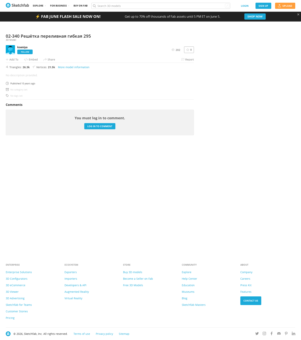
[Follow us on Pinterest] (286, 334)
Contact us (250, 300)
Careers (245, 278)
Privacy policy (104, 334)
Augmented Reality (76, 292)
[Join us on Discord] (279, 334)
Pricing (10, 318)
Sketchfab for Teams (19, 305)
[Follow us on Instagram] (264, 334)
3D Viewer (12, 292)
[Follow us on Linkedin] (293, 334)
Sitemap (124, 334)
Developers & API (75, 285)
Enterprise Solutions (19, 272)
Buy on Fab (81, 5)
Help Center (189, 278)
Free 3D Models (133, 285)
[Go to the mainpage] (17, 6)
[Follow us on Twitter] (257, 334)
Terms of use (82, 334)
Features (245, 292)
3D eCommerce (15, 285)
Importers (70, 278)
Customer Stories (17, 311)
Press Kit (245, 285)
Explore (38, 5)
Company (246, 272)
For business (58, 5)
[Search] (160, 6)
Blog (184, 298)
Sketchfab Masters (194, 305)
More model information (73, 172)
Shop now (255, 16)
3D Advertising (15, 298)
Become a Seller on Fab (138, 278)
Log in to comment (99, 231)
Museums (188, 292)
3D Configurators (16, 278)
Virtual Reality (73, 298)
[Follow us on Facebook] (271, 334)
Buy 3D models (132, 272)
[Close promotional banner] (298, 14)
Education (188, 285)
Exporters (70, 272)
